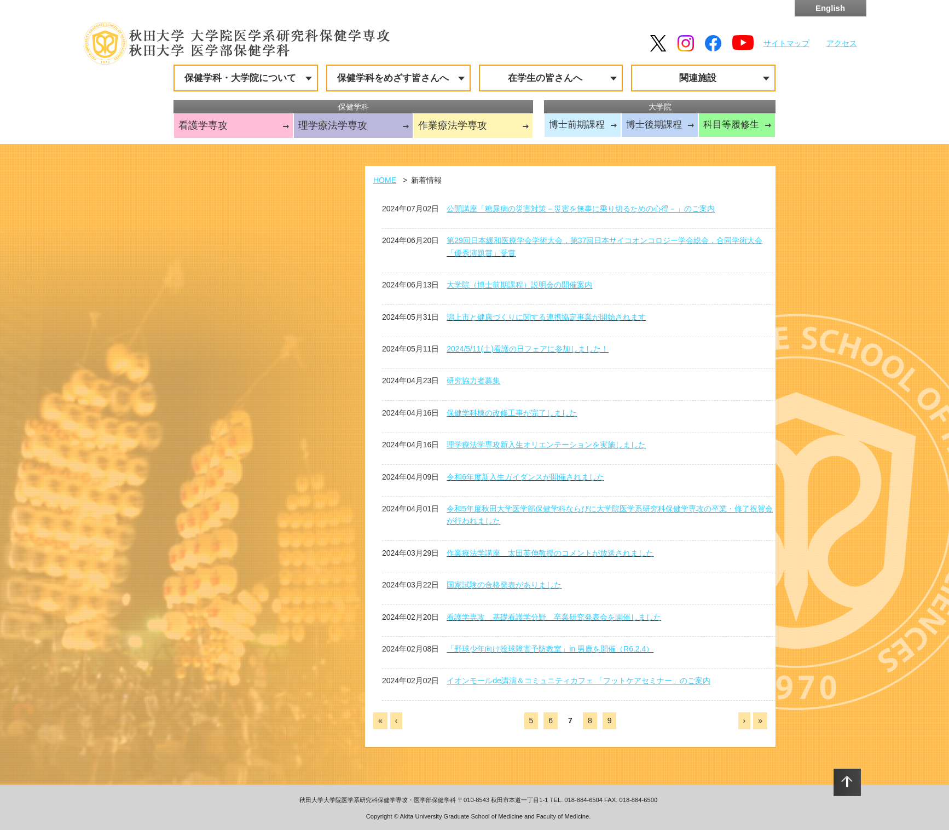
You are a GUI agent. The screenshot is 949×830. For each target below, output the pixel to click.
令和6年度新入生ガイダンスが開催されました (525, 476)
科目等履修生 (731, 124)
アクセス (841, 43)
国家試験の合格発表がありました (504, 584)
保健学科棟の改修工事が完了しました (512, 412)
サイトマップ (786, 43)
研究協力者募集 (473, 380)
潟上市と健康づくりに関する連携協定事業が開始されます (546, 317)
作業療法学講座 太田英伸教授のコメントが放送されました (550, 553)
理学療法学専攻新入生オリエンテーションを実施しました (546, 444)
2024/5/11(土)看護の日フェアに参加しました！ (528, 348)
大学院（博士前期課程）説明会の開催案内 (519, 284)
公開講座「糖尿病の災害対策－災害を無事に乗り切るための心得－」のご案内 (581, 208)
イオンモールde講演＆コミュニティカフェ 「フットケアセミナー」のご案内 (578, 680)
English (830, 8)
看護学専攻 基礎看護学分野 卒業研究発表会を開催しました (554, 617)
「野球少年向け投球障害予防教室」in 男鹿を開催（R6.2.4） (550, 648)
